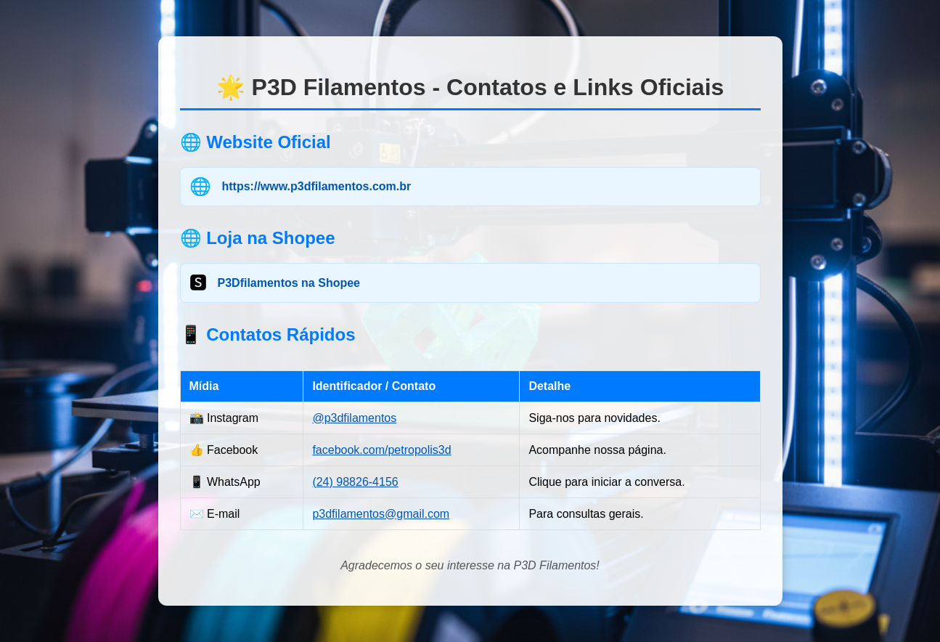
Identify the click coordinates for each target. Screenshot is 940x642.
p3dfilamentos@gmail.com (380, 514)
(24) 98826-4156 (355, 482)
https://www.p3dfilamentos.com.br (317, 186)
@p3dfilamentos (354, 418)
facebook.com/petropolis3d (381, 450)
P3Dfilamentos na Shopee (289, 283)
